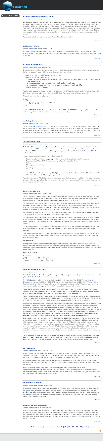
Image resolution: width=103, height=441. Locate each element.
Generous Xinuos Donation (31, 191)
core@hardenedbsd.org (30, 371)
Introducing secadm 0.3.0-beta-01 (33, 64)
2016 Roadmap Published (31, 46)
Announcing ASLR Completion (32, 382)
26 (77, 427)
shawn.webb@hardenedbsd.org (32, 369)
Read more (97, 40)
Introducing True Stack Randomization (35, 405)
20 (53, 427)
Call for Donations (31, 280)
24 (69, 427)
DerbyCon (92, 313)
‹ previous (39, 427)
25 (73, 427)
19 (49, 427)
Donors (76, 369)
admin (31, 123)
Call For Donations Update (31, 141)
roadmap (39, 51)
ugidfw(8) (76, 291)
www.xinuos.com (29, 249)
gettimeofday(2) (29, 392)
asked (60, 353)
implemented (45, 388)
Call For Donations (48, 147)
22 (61, 427)
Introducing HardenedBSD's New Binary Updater (38, 16)
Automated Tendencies (37, 126)
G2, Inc (74, 32)
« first (32, 427)
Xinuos (85, 151)
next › (86, 427)
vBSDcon (85, 313)
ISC (91, 151)
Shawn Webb (33, 19)
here (59, 91)
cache (40, 296)
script (73, 300)
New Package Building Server (32, 121)
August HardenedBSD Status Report (34, 269)
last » (91, 427)
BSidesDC (26, 315)
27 (81, 427)
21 (57, 427)
